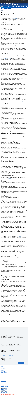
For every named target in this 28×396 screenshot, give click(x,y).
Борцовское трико (3, 358)
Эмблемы (10, 358)
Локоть (18, 335)
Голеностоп (18, 331)
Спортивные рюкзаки (3, 351)
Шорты (18, 344)
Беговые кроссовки (11, 345)
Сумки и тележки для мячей (12, 340)
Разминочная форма (3, 356)
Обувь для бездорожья (11, 348)
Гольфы (2, 346)
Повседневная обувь (11, 350)
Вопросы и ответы (8, 0)
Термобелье (18, 350)
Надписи (10, 356)
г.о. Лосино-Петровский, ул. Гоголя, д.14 (6, 387)
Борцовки (10, 346)
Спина (18, 336)
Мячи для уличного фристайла (4, 336)
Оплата (9, 101)
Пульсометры (2, 350)
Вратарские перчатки (3, 352)
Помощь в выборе (3, 368)
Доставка (9, 178)
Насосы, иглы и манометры (12, 331)
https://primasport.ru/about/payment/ (20, 101)
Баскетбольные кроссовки (12, 344)
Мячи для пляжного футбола (4, 335)
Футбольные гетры (3, 348)
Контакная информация (4, 372)
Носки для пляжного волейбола (4, 345)
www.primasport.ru (15, 18)
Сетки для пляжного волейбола (12, 338)
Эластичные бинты (19, 334)
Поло (17, 346)
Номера (10, 357)
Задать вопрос (2, 370)
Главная (2, 6)
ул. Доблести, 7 (3, 390)
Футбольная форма (3, 359)
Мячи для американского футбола (5, 337)
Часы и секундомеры (3, 349)
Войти (21, 0)
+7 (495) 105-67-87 (4, 388)
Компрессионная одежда (20, 337)
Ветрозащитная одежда (20, 348)
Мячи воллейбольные (3, 331)
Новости (2, 0)
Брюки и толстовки (19, 349)
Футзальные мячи (3, 334)
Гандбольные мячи (3, 338)
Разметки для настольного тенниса (13, 335)
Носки (1, 344)
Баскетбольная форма (3, 360)
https (1, 223)
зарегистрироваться (25, 0)
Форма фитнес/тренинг (3, 362)
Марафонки (10, 349)
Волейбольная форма (3, 357)
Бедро (18, 338)
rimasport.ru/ (4, 223)
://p (2, 223)
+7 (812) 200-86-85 (4, 391)
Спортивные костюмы (19, 345)
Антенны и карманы (11, 334)
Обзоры (4, 0)
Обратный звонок (3, 371)
